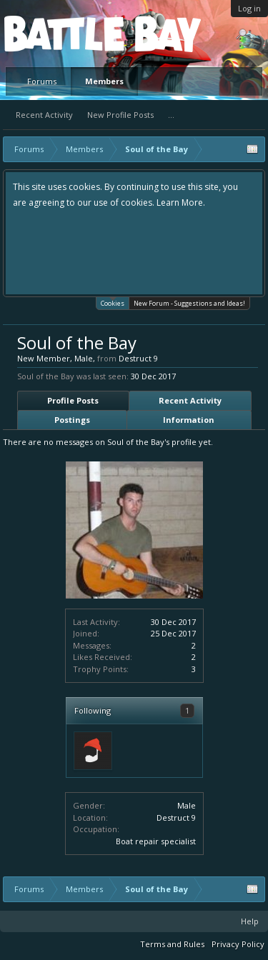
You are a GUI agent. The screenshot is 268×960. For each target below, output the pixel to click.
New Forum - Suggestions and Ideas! (189, 303)
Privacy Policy (238, 944)
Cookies (112, 302)
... (171, 114)
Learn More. (181, 202)
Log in (249, 8)
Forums (41, 81)
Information (188, 419)
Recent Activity (44, 114)
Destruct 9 (176, 817)
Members (104, 81)
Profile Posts (73, 400)
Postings (72, 419)
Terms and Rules (172, 944)
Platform (56, 33)
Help (250, 921)
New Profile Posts (120, 114)
